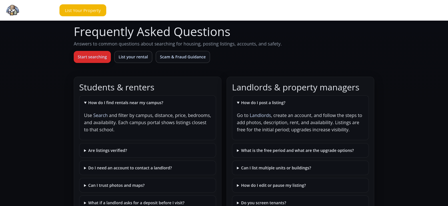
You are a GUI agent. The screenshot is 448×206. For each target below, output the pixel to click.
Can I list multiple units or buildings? (276, 168)
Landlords (260, 115)
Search (100, 115)
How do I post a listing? (263, 102)
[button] (44, 10)
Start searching (92, 57)
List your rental (133, 57)
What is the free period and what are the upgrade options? (297, 150)
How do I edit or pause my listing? (273, 185)
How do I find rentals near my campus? (125, 102)
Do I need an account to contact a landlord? (130, 168)
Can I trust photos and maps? (116, 185)
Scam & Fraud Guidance (183, 57)
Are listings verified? (107, 150)
